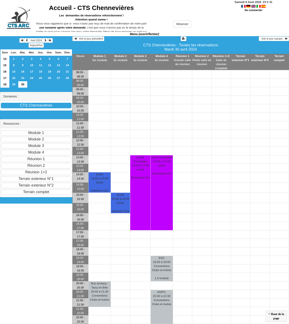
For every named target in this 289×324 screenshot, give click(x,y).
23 (22, 78)
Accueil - (91, 7)
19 (49, 71)
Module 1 (99, 56)
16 (4, 71)
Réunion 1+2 (221, 56)
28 (67, 78)
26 (49, 78)
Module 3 (140, 56)
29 (13, 84)
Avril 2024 (36, 40)
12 (49, 65)
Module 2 (120, 56)
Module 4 (162, 56)
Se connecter (253, 10)
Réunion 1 (182, 56)
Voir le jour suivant (274, 38)
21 (67, 71)
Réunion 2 (202, 56)
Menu (144, 34)
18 (40, 71)
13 (58, 65)
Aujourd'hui (36, 45)
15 (4, 65)
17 (31, 71)
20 (58, 71)
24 (31, 78)
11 (40, 65)
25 (40, 78)
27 (58, 78)
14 (4, 58)
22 (13, 78)
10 (31, 65)
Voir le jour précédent (88, 38)
